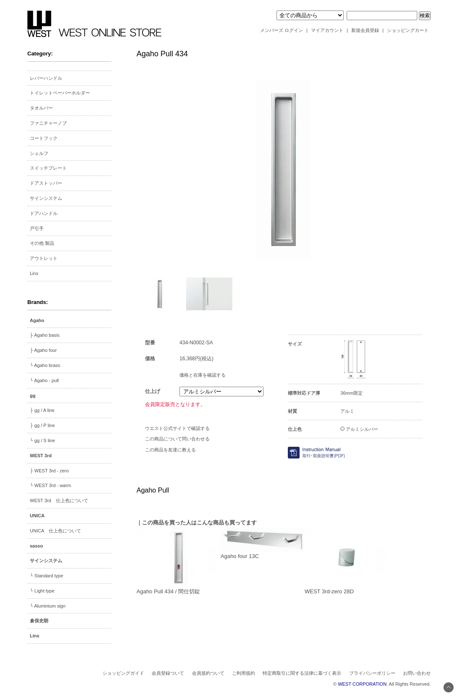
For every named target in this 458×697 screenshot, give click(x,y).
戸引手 (37, 228)
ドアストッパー (46, 183)
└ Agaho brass (45, 365)
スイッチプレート (48, 167)
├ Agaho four (43, 350)
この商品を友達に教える (170, 449)
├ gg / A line (42, 410)
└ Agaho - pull (44, 380)
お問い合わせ (417, 673)
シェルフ (39, 153)
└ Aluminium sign (48, 605)
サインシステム (46, 198)
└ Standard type (46, 575)
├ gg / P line (42, 425)
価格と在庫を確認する (202, 374)
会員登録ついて (168, 673)
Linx (34, 273)
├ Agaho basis (45, 335)
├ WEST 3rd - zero (49, 470)
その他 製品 (42, 243)
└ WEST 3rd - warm (50, 485)
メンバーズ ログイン (281, 30)
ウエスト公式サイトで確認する (177, 428)
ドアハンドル (44, 213)
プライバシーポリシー (372, 673)
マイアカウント (327, 30)
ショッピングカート (408, 30)
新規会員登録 (365, 30)
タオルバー (41, 107)
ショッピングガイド (123, 673)
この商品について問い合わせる (177, 438)
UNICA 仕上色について (55, 530)
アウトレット (44, 258)
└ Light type (42, 590)
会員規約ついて (208, 673)
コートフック (44, 138)
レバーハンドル (46, 78)
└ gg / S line (42, 440)
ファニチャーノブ (48, 123)
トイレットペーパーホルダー (60, 92)
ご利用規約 (243, 673)
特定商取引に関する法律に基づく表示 (302, 673)
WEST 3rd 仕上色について (59, 500)
